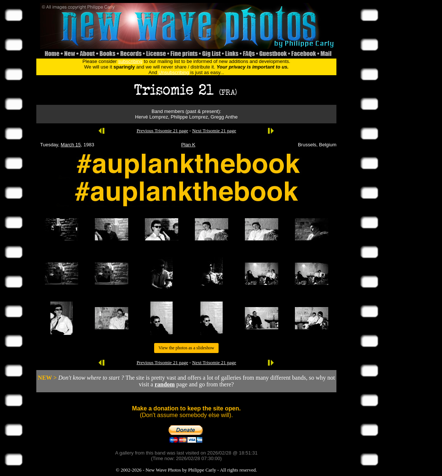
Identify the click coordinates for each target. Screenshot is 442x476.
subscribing (130, 61)
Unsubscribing (174, 72)
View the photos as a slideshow (186, 347)
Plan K (188, 144)
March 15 (71, 144)
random (164, 384)
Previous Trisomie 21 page (162, 130)
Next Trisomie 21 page (214, 130)
